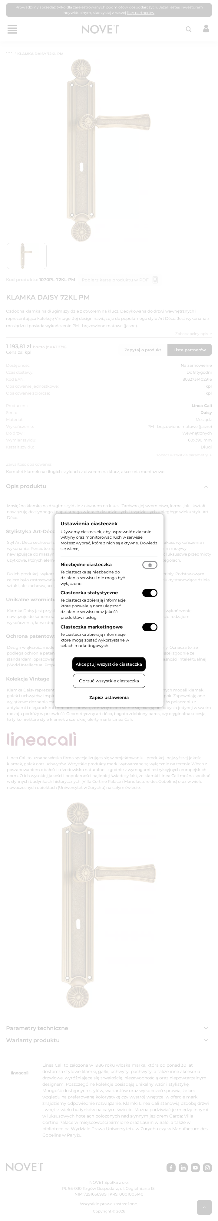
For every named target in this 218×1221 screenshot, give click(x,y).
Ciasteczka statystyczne (89, 593)
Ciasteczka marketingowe (92, 626)
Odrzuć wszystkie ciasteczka (109, 681)
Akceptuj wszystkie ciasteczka (109, 664)
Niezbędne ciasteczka (86, 564)
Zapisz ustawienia (109, 697)
